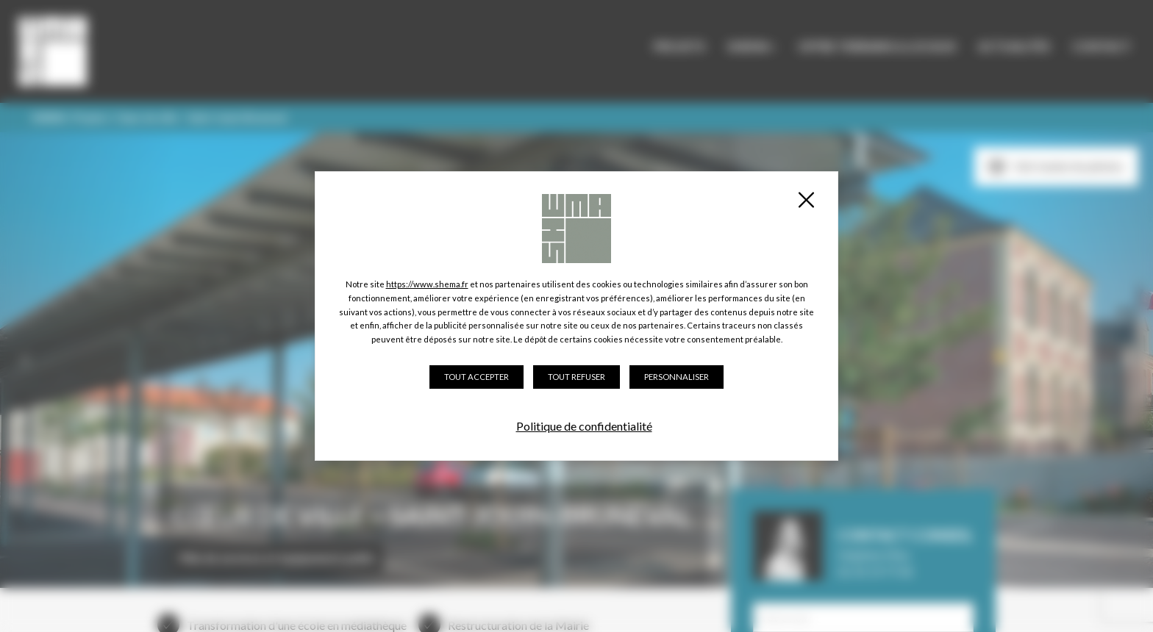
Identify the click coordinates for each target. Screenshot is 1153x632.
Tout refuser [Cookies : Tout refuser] (576, 376)
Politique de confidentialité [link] (584, 426)
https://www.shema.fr (427, 284)
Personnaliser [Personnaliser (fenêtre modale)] (676, 376)
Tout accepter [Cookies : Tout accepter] (476, 376)
